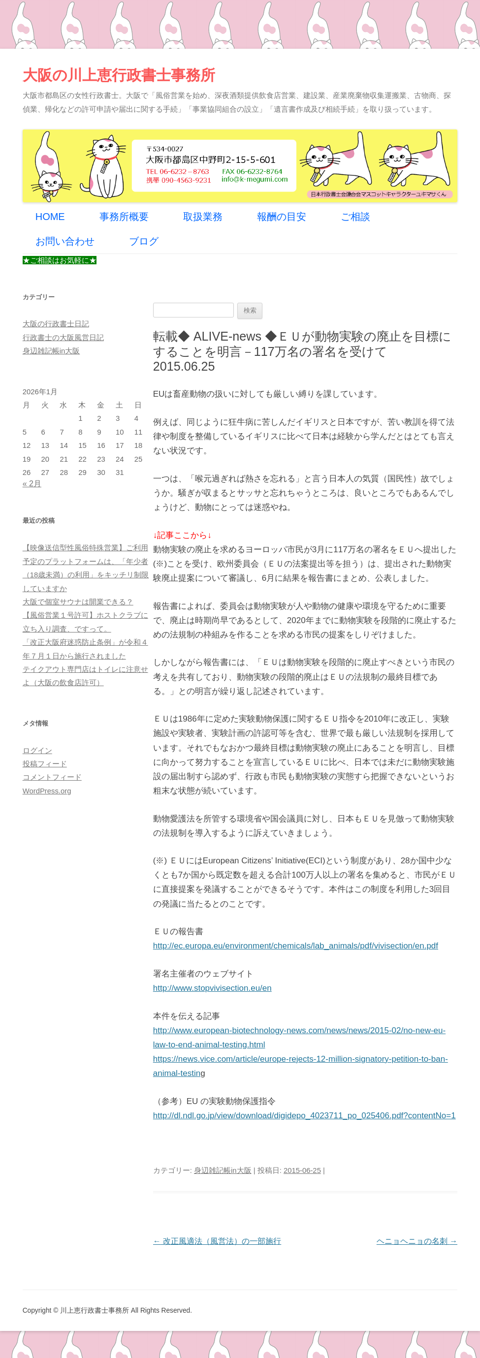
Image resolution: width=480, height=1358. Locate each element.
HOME (50, 216)
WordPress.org (47, 791)
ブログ (144, 241)
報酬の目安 (281, 216)
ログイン (37, 751)
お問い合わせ (65, 241)
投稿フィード (45, 764)
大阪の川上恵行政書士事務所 (119, 75)
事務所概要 (124, 216)
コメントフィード (52, 777)
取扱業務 (203, 216)
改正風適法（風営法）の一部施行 (217, 1241)
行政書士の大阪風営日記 (63, 338)
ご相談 (355, 216)
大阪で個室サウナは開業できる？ (78, 602)
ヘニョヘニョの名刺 (417, 1241)
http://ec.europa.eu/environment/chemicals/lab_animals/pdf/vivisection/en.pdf (295, 945)
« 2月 (32, 483)
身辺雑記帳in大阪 (223, 1170)
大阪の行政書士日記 (56, 324)
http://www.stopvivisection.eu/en (212, 988)
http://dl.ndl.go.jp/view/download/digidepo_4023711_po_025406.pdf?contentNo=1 (304, 1115)
